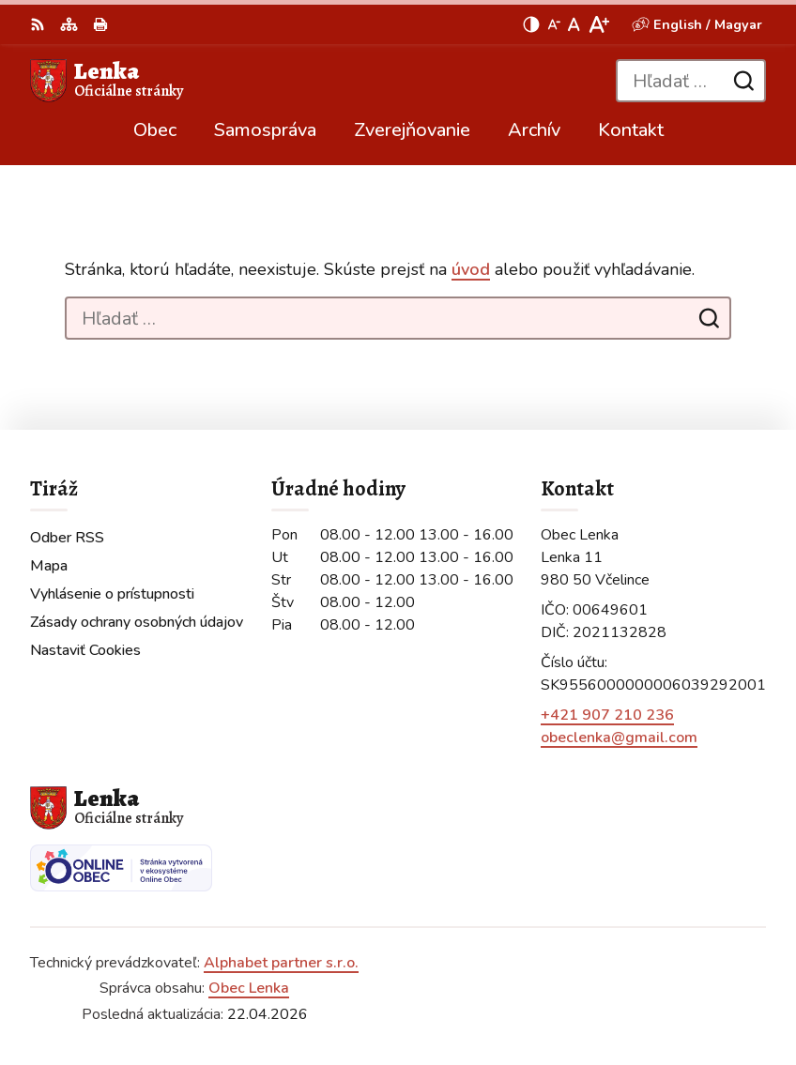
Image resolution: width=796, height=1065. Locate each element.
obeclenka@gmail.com (619, 737)
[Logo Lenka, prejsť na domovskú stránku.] (106, 80)
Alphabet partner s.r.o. (281, 962)
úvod (471, 269)
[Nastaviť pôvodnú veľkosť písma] (574, 24)
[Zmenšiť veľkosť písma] (553, 24)
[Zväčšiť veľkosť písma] (598, 24)
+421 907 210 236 (607, 715)
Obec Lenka (248, 988)
